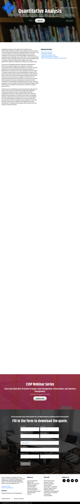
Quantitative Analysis (47, 53)
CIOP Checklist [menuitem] (31, 492)
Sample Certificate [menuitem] (49, 489)
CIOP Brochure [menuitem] (31, 486)
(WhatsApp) (20, 481)
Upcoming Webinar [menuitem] (32, 480)
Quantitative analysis (46, 52)
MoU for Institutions (8, 487)
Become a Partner (19, 498)
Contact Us (73, 7)
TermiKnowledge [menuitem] (31, 485)
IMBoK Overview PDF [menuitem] (33, 483)
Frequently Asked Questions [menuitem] (51, 491)
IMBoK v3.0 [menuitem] (30, 482)
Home (56, 7)
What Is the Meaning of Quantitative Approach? (54, 58)
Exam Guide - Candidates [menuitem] (50, 486)
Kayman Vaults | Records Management (12, 493)
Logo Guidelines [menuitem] (48, 495)
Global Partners (6, 498)
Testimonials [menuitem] (47, 494)
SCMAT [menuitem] (29, 494)
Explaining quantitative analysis (49, 56)
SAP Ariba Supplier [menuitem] (49, 483)
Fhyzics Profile (6, 486)
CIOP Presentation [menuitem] (32, 489)
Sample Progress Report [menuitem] (50, 488)
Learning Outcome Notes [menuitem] (34, 491)
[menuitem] (57, 8)
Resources (63, 7)
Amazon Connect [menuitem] (48, 482)
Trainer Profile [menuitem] (48, 485)
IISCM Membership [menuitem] (49, 480)
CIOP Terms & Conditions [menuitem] (51, 492)
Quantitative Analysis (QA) (48, 55)
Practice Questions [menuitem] (32, 488)
